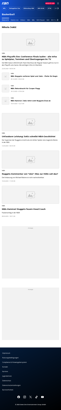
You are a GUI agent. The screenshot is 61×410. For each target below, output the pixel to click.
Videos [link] (22, 20)
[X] (30, 396)
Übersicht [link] (5, 20)
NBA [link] (28, 20)
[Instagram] (24, 396)
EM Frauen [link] (55, 20)
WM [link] (48, 20)
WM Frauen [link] (41, 20)
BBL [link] (33, 20)
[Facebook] (18, 396)
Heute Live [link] (14, 20)
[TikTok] (36, 396)
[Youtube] (42, 396)
